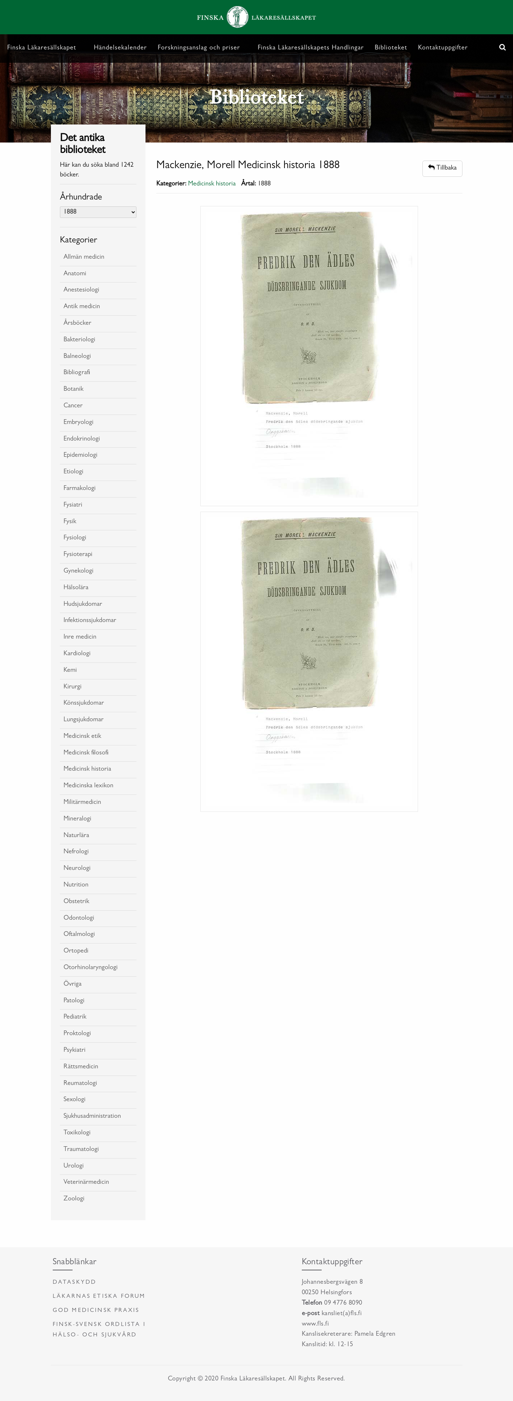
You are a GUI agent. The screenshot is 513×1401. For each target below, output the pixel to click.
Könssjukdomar (84, 703)
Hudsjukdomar (83, 604)
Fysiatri (73, 505)
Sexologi (75, 1100)
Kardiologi (77, 654)
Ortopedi (76, 951)
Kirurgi (73, 687)
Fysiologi (75, 538)
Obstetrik (76, 902)
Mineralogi (77, 819)
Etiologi (73, 472)
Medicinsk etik (82, 737)
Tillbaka (442, 168)
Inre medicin (80, 637)
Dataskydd (75, 1283)
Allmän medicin (84, 257)
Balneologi (77, 357)
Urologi (74, 1166)
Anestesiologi (81, 290)
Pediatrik (75, 1017)
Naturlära (76, 836)
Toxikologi (77, 1133)
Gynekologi (79, 571)
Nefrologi (76, 852)
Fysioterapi (78, 555)
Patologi (74, 1001)
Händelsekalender (120, 48)
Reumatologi (80, 1084)
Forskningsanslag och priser (199, 48)
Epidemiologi (80, 455)
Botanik (73, 389)
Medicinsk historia (87, 769)
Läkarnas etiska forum (99, 1297)
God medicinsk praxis (96, 1311)
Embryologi (79, 423)
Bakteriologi (79, 340)
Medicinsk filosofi (86, 753)
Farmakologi (80, 489)
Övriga (73, 984)
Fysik (70, 522)
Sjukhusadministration (92, 1116)
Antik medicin (82, 307)
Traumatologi (81, 1150)
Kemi (70, 670)
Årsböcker (77, 323)
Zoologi (74, 1199)
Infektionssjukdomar (90, 621)
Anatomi (75, 274)
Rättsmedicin (81, 1067)
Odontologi (79, 918)
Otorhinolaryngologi (91, 968)
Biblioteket (391, 48)
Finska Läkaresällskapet (41, 48)
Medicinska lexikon (88, 786)
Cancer (73, 406)
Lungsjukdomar (84, 720)
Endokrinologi (82, 439)
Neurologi (77, 869)
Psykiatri (75, 1050)
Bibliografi (77, 373)
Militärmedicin (82, 803)
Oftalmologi (79, 935)
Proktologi (77, 1034)
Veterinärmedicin (86, 1182)
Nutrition (76, 885)
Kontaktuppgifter (443, 48)
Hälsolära (76, 588)
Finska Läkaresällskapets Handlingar (311, 48)
